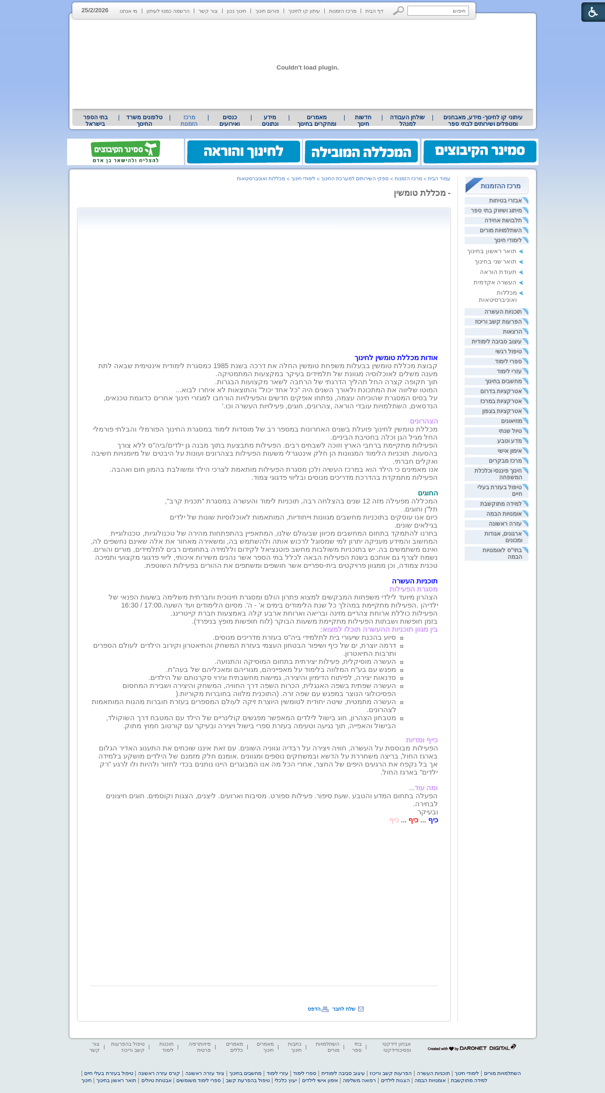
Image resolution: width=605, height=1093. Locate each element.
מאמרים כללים (234, 1047)
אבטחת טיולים (156, 1080)
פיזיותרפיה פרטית (200, 1047)
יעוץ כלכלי (286, 1080)
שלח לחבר (343, 1009)
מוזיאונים (511, 421)
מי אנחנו (128, 11)
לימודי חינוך (508, 240)
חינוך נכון (236, 11)
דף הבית (374, 11)
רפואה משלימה (359, 1080)
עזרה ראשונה (505, 523)
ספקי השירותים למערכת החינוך (355, 178)
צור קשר (208, 11)
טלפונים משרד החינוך (144, 120)
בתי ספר (357, 1047)
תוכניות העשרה (503, 312)
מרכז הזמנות (342, 11)
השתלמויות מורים (501, 230)
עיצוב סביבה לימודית (497, 341)
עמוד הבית (439, 178)
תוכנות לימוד (166, 1047)
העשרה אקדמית (495, 282)
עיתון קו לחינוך (304, 11)
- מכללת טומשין (422, 193)
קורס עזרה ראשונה (159, 1073)
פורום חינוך (267, 11)
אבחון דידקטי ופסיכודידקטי (396, 1047)
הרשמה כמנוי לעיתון (168, 11)
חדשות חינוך (363, 120)
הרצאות (512, 331)
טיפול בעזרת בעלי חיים (108, 1073)
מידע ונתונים (270, 120)
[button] (398, 11)
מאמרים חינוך (265, 1047)
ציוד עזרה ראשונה (205, 1073)
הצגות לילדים (395, 1080)
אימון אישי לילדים (320, 1080)
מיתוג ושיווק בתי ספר (496, 210)
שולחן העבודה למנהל (407, 120)
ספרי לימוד (508, 361)
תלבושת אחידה (503, 220)
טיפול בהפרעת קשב (248, 1080)
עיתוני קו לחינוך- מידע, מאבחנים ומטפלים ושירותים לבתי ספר (483, 120)
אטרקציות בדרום (501, 391)
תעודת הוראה (498, 271)
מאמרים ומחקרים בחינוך (316, 120)
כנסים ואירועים (229, 120)
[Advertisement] (358, 278)
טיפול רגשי (508, 351)
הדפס (314, 1009)
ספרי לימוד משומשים (198, 1080)
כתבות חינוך (295, 1047)
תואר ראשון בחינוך (492, 251)
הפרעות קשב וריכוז (498, 321)
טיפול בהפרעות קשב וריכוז (128, 1047)
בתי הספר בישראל (95, 120)
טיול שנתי (510, 431)
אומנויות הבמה (504, 514)
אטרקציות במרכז (501, 401)
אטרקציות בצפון (502, 411)
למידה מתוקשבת (501, 504)
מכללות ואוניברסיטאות (498, 296)
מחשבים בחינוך (503, 381)
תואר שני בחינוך (496, 261)
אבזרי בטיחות (505, 200)
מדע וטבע (509, 441)
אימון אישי (510, 451)
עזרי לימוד (509, 371)
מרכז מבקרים (505, 461)
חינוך (86, 1080)
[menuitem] (483, 120)
